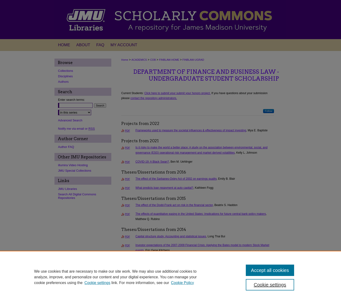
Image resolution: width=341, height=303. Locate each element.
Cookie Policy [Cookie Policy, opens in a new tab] (182, 283)
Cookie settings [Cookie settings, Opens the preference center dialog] (270, 284)
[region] (170, 277)
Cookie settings (97, 283)
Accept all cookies (270, 270)
